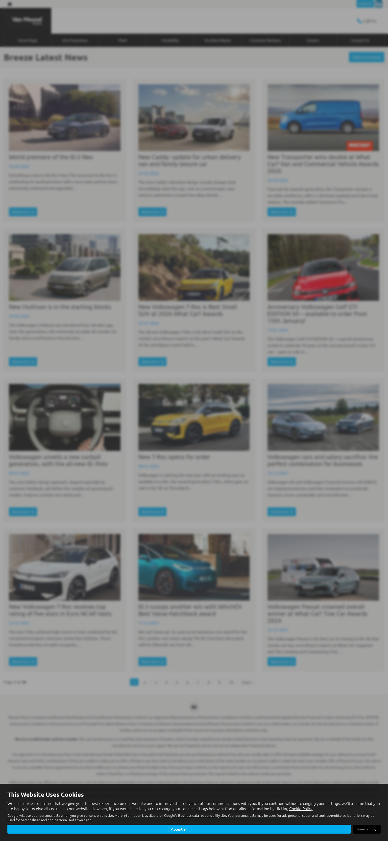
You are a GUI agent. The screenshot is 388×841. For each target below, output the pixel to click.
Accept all (179, 828)
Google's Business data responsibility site (195, 815)
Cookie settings (367, 829)
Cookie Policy (301, 808)
